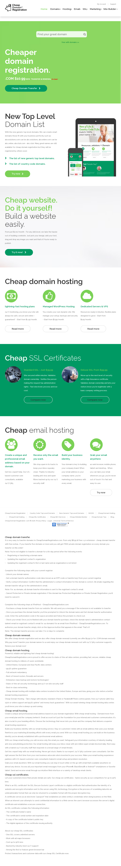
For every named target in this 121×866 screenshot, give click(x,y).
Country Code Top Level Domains (42, 513)
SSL (85, 9)
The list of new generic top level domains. (32, 158)
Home (44, 9)
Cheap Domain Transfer (26, 88)
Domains (55, 9)
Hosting (67, 9)
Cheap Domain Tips (99, 517)
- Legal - (49, 521)
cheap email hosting (21, 740)
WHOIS (91, 513)
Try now (18, 173)
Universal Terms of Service (63, 521)
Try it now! (19, 252)
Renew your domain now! (15, 646)
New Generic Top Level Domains (71, 513)
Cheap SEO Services (57, 517)
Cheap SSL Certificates (37, 517)
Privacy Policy (41, 521)
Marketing (95, 9)
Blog (112, 517)
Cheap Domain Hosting (106, 513)
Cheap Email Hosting (16, 517)
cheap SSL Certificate (55, 853)
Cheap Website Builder (78, 517)
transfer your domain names (30, 642)
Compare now (38, 399)
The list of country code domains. (27, 164)
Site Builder (109, 9)
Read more (18, 328)
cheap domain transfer (25, 608)
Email (77, 9)
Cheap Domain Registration (15, 513)
